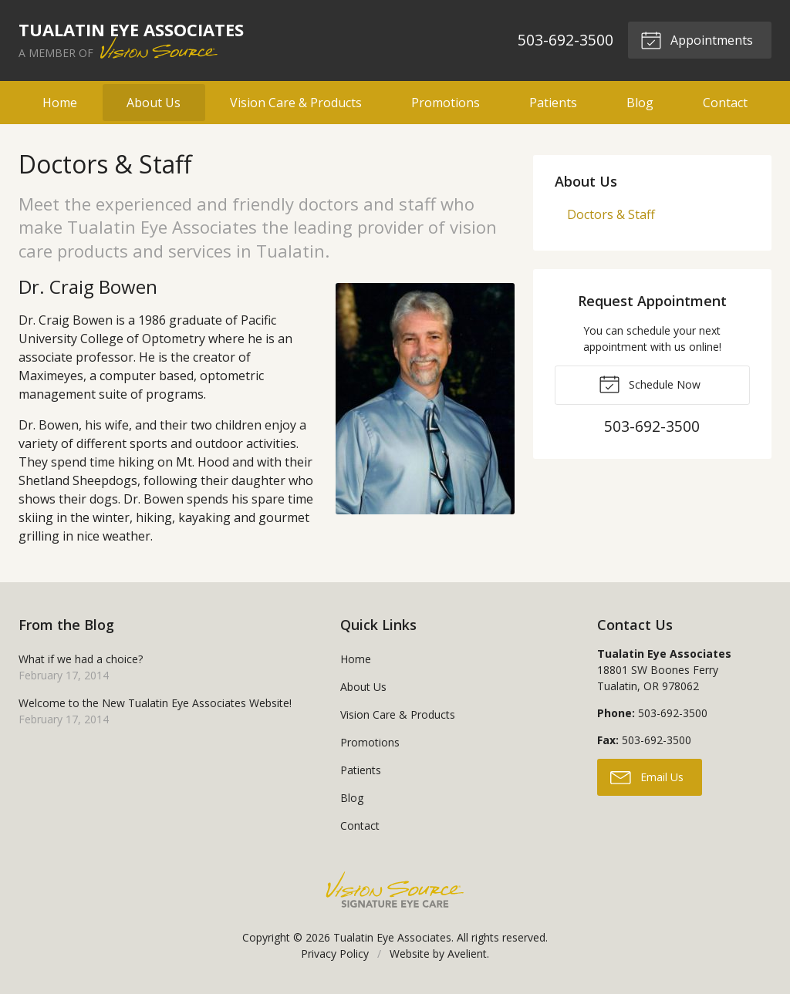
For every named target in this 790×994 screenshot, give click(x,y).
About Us (154, 102)
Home (59, 102)
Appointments (696, 39)
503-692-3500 (565, 39)
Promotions (445, 102)
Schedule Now (650, 383)
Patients (553, 102)
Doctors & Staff (611, 214)
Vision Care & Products (296, 102)
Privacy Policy (335, 953)
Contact (725, 102)
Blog (639, 102)
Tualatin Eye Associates (392, 937)
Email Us (647, 776)
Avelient (467, 953)
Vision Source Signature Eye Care (395, 889)
